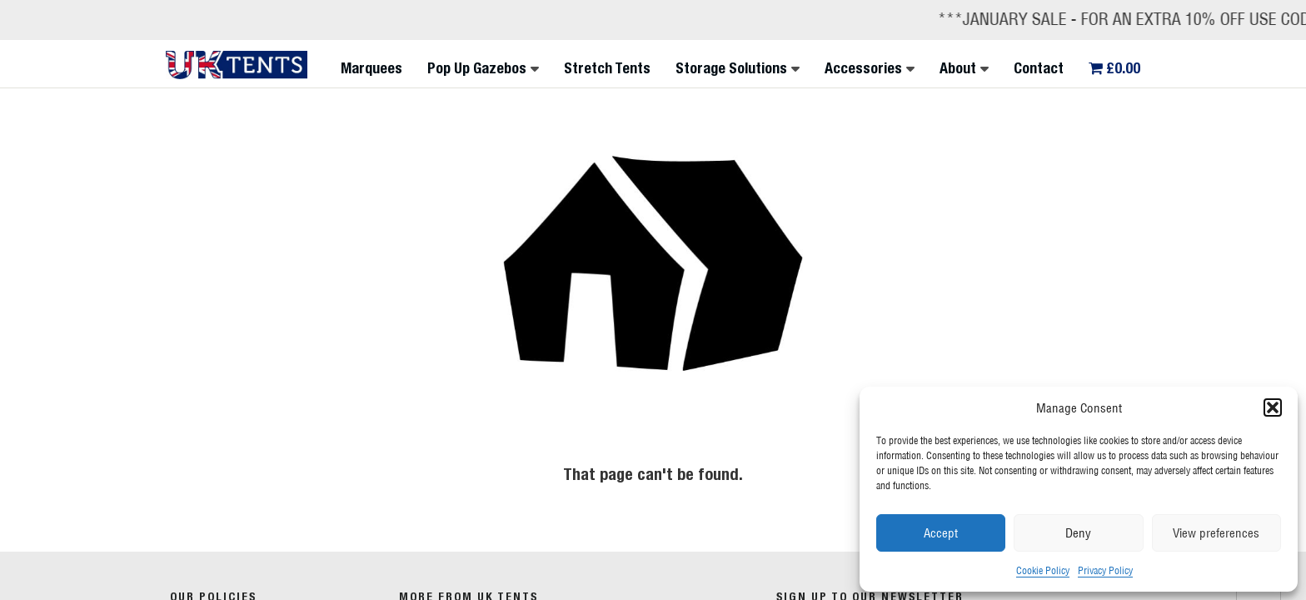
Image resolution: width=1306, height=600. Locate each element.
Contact (1039, 68)
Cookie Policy (1042, 570)
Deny (1078, 533)
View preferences (1216, 533)
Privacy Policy (1105, 570)
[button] (1272, 407)
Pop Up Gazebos (476, 68)
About (958, 68)
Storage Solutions (731, 68)
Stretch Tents (607, 68)
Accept (941, 533)
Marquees (371, 68)
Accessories (863, 68)
